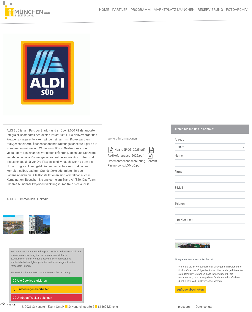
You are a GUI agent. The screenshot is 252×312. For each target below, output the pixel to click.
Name (179, 155)
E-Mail (179, 187)
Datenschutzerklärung (59, 272)
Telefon (180, 203)
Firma (178, 171)
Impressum (182, 306)
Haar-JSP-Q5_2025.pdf (126, 149)
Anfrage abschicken (190, 289)
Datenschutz (204, 306)
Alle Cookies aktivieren (30, 280)
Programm (140, 9)
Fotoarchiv (237, 9)
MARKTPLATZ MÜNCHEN (174, 9)
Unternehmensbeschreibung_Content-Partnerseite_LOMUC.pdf (133, 160)
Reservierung (210, 9)
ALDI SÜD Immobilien (21, 199)
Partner (119, 9)
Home (104, 9)
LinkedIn (42, 199)
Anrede (179, 139)
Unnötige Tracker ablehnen (32, 298)
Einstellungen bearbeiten (31, 289)
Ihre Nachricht (184, 219)
